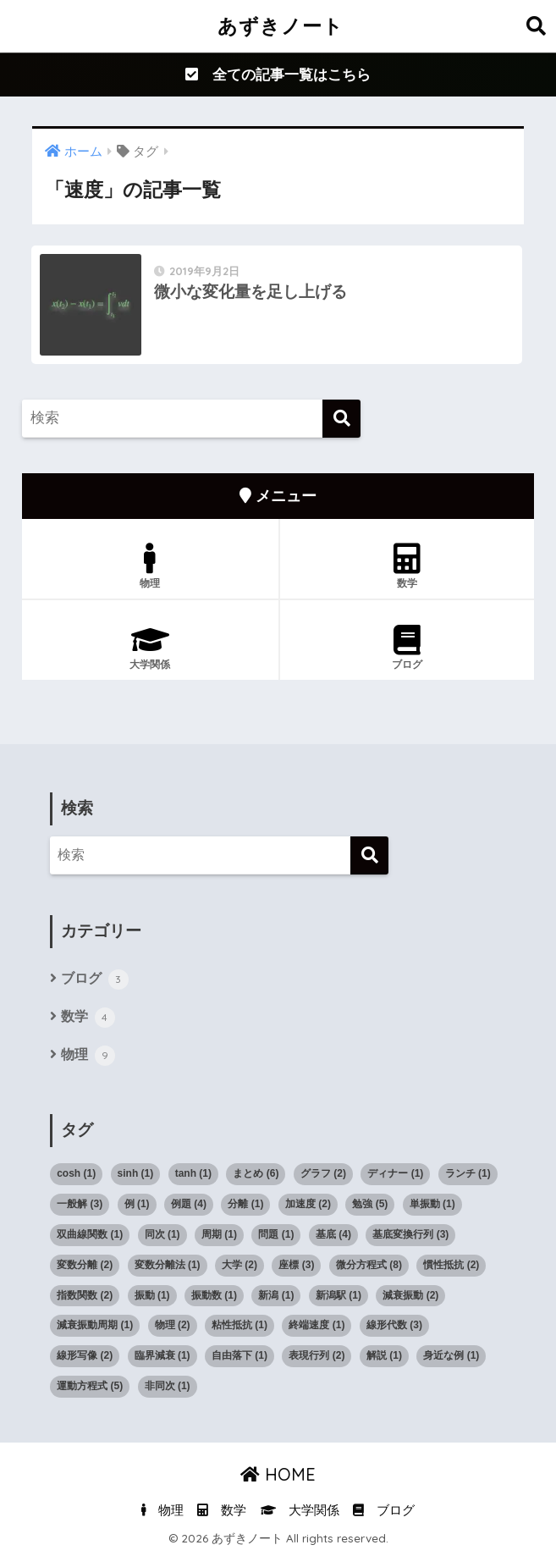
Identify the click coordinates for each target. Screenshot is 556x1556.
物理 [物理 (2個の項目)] (172, 1325)
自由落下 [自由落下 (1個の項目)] (239, 1355)
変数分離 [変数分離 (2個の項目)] (85, 1265)
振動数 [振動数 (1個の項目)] (214, 1295)
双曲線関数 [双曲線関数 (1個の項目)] (90, 1234)
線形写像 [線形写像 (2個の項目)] (85, 1355)
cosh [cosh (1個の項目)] (76, 1173)
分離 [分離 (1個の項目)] (245, 1204)
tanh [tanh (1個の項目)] (193, 1173)
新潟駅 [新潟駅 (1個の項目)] (338, 1295)
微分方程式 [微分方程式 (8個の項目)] (369, 1265)
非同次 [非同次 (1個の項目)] (167, 1386)
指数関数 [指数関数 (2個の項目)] (85, 1295)
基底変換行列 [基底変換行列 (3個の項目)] (410, 1234)
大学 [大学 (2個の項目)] (239, 1265)
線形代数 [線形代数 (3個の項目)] (394, 1325)
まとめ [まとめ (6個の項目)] (255, 1173)
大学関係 (150, 647)
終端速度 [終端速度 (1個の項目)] (316, 1325)
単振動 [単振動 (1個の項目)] (432, 1204)
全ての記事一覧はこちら (278, 75)
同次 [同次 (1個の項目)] (162, 1234)
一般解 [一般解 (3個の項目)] (79, 1204)
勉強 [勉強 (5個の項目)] (370, 1204)
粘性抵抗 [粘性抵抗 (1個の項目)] (239, 1325)
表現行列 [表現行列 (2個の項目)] (316, 1355)
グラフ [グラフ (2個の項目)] (323, 1173)
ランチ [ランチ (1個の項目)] (468, 1173)
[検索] (341, 419)
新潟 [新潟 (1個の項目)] (276, 1295)
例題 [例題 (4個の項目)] (188, 1204)
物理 (150, 566)
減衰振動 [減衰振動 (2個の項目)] (410, 1295)
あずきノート (280, 26)
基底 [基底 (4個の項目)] (333, 1234)
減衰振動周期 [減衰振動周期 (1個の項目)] (95, 1325)
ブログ (407, 647)
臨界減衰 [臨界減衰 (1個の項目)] (162, 1355)
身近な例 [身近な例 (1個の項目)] (451, 1355)
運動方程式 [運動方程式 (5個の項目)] (90, 1386)
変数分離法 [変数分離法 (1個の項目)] (168, 1265)
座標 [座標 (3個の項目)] (296, 1265)
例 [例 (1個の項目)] (137, 1204)
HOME (278, 1474)
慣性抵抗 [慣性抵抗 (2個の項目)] (451, 1265)
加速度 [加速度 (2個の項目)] (308, 1204)
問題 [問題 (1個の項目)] (276, 1234)
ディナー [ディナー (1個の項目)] (395, 1173)
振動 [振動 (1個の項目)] (152, 1295)
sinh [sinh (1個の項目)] (136, 1173)
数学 (407, 566)
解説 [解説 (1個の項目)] (384, 1355)
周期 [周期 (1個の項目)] (219, 1234)
